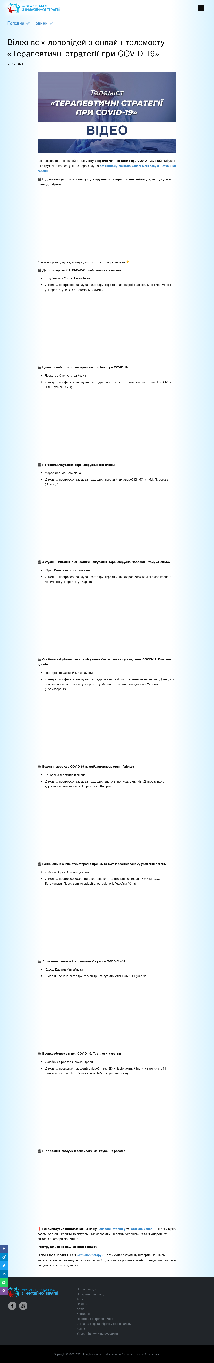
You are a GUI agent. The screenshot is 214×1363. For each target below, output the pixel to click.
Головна (15, 23)
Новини (40, 23)
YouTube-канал (141, 1228)
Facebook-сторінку (111, 1228)
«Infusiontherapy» (90, 1255)
